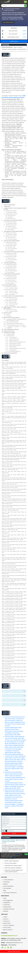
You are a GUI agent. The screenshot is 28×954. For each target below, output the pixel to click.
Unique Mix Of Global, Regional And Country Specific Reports (13, 870)
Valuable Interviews (8, 909)
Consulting (5, 882)
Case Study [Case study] (6, 904)
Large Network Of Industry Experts (13, 865)
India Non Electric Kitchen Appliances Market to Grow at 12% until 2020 (13, 840)
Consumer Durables (9, 10)
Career (4, 917)
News (4, 898)
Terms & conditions (8, 925)
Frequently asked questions (9, 49)
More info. (14, 856)
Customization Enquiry (8, 22)
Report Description (7, 47)
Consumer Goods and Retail (12, 8)
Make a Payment (7, 929)
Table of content (17, 47)
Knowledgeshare (7, 900)
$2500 (24, 31)
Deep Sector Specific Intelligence (13, 868)
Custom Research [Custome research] (7, 879)
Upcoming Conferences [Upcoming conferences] (9, 892)
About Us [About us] (5, 919)
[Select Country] (14, 823)
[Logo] (5, 1)
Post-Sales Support (9, 858)
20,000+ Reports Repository (11, 861)
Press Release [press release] (6, 888)
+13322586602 (12, 945)
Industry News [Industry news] (6, 907)
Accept (26, 854)
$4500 (24, 34)
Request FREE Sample (14, 951)
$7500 (24, 37)
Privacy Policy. (18, 854)
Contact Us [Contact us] (6, 921)
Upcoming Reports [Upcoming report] (8, 886)
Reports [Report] (5, 884)
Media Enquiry (14, 41)
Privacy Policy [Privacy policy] (6, 927)
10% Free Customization (10, 863)
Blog (4, 890)
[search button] (25, 5)
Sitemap (5, 911)
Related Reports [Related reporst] (22, 49)
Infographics (6, 902)
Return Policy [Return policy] (6, 923)
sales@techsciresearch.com (14, 942)
